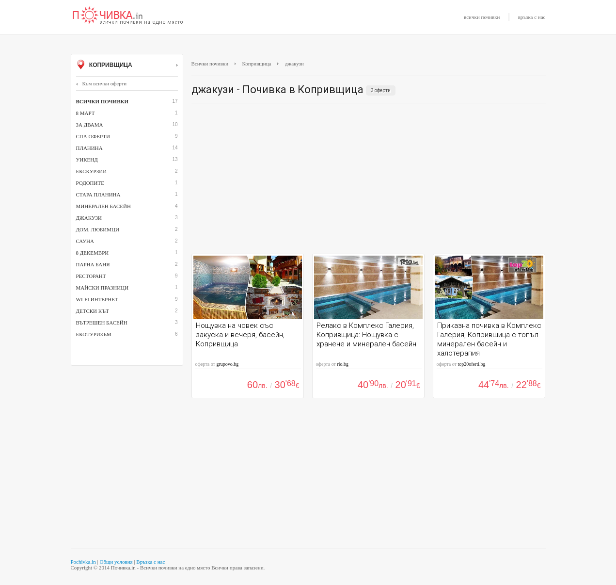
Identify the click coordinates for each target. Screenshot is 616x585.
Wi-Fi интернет (97, 299)
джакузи (89, 218)
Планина (89, 148)
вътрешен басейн (101, 322)
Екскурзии (91, 171)
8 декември (92, 253)
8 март (85, 113)
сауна (85, 241)
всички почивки (482, 17)
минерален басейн (103, 206)
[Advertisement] (368, 181)
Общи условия (115, 562)
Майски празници (102, 288)
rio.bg (342, 364)
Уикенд (87, 159)
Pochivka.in (83, 562)
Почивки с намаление (128, 16)
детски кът (92, 311)
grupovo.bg (227, 364)
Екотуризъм (93, 334)
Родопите (90, 183)
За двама (89, 125)
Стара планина (98, 194)
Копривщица (127, 65)
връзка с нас (532, 17)
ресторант (91, 276)
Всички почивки (210, 63)
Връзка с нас (150, 562)
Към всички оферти (101, 83)
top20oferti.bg (471, 364)
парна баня (93, 264)
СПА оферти (93, 136)
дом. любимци (97, 229)
